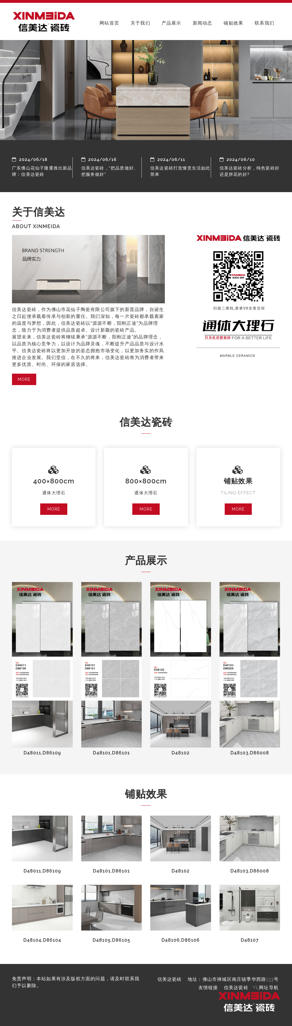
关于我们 (140, 23)
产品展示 (171, 23)
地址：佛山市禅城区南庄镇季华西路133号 (233, 979)
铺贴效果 (233, 23)
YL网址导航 (266, 987)
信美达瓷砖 (236, 987)
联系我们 (264, 23)
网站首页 (109, 23)
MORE (24, 379)
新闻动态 (202, 23)
